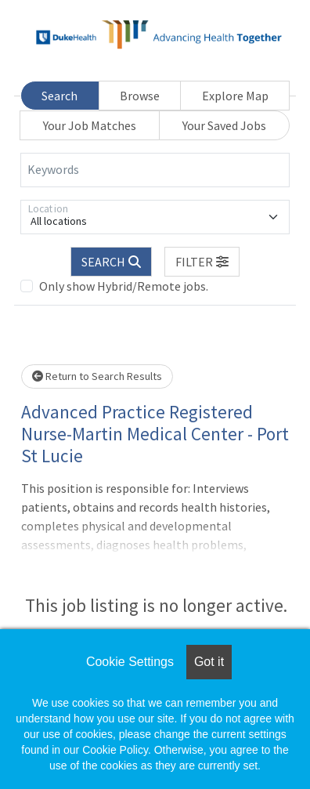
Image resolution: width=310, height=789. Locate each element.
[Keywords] (155, 170)
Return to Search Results (97, 376)
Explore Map (235, 95)
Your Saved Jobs (224, 125)
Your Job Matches (89, 125)
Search (59, 95)
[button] (202, 262)
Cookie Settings (130, 661)
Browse (140, 95)
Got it (209, 661)
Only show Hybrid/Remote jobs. (123, 286)
